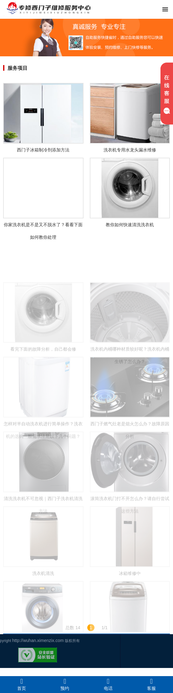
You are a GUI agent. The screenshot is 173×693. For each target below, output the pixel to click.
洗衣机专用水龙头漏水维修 (130, 149)
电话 (108, 684)
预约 (64, 684)
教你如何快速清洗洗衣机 (130, 224)
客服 (151, 684)
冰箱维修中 (130, 591)
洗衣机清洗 (43, 591)
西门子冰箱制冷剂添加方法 (43, 149)
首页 (21, 684)
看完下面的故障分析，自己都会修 (43, 366)
